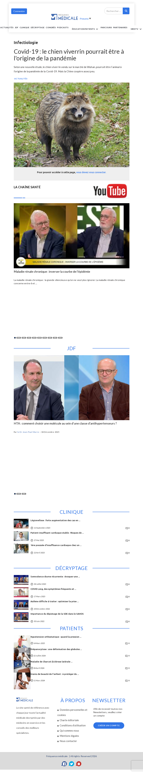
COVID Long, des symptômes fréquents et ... (53, 589)
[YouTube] (78, 763)
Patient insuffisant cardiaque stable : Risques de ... (57, 533)
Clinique (24, 27)
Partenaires (120, 27)
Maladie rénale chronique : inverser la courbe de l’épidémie (52, 271)
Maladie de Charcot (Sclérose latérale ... (51, 661)
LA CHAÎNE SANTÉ (27, 187)
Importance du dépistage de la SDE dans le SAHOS (57, 614)
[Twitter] (71, 763)
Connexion (19, 11)
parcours (106, 27)
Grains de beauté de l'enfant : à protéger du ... (55, 674)
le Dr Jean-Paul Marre (28, 432)
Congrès (51, 27)
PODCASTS (62, 27)
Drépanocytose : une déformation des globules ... (56, 649)
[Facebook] (64, 763)
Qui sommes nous (69, 730)
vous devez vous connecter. (91, 172)
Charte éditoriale (69, 720)
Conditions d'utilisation (73, 725)
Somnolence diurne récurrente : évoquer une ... (55, 576)
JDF (16, 27)
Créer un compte (109, 725)
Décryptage (37, 27)
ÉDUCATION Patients (85, 29)
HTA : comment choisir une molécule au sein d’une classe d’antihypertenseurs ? (65, 423)
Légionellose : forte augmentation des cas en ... (55, 520)
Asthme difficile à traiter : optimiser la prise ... (55, 601)
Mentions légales (69, 735)
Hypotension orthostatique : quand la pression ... (56, 637)
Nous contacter (68, 740)
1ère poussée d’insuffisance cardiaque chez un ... (56, 545)
